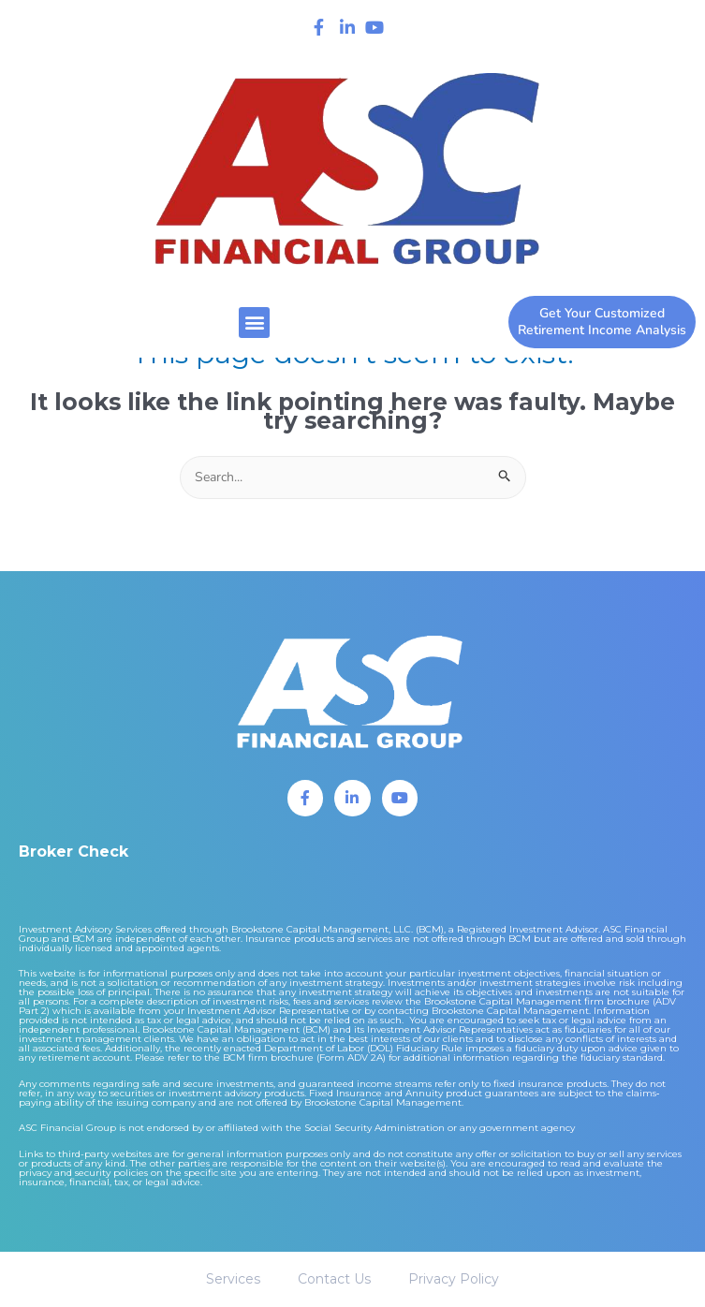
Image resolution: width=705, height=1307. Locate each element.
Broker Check (73, 851)
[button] (254, 322)
